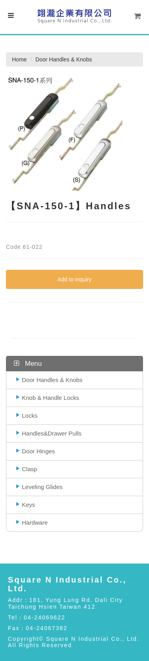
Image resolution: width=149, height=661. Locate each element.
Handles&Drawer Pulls (51, 433)
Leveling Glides (42, 486)
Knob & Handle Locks (50, 397)
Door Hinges (38, 451)
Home (19, 59)
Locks (29, 415)
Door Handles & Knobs (52, 379)
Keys (28, 504)
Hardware (35, 522)
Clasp (29, 469)
